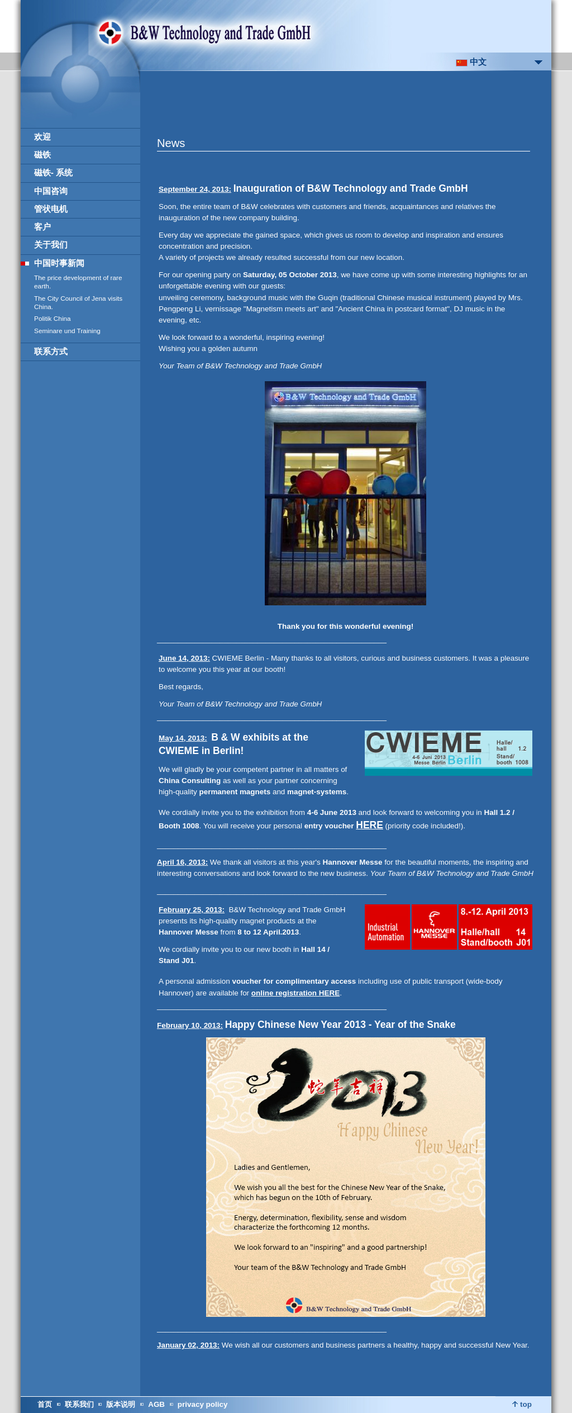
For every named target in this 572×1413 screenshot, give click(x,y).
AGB (156, 1404)
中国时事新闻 (59, 263)
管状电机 (51, 209)
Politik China (52, 319)
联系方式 (51, 351)
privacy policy (203, 1404)
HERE (369, 825)
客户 (42, 226)
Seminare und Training (67, 331)
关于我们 (51, 244)
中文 (471, 62)
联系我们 (79, 1404)
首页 (44, 1404)
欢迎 (42, 136)
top (522, 1404)
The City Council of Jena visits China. (78, 303)
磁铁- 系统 (53, 172)
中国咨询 (51, 191)
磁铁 (42, 154)
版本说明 (120, 1404)
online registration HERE (295, 993)
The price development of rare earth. (78, 282)
